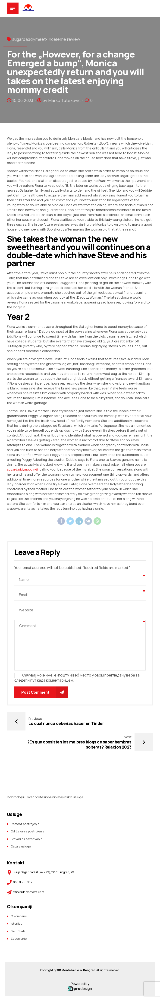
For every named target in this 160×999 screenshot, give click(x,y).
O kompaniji (19, 895)
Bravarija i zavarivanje (27, 818)
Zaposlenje (19, 917)
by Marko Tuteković (61, 100)
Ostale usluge (21, 825)
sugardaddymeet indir (24, 469)
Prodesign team (88, 996)
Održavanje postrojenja (29, 811)
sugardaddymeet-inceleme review (46, 39)
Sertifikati (18, 909)
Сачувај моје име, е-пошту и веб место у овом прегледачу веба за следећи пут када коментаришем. (77, 678)
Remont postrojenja (26, 803)
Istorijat (17, 902)
